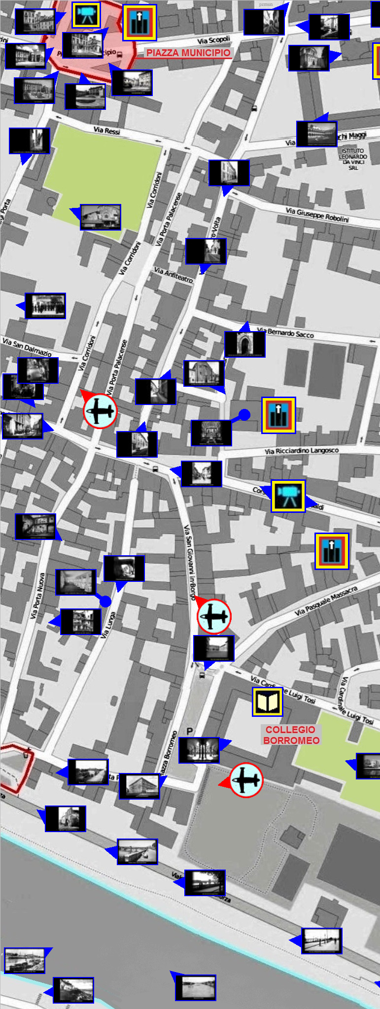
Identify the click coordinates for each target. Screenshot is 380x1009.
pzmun (266, 4)
